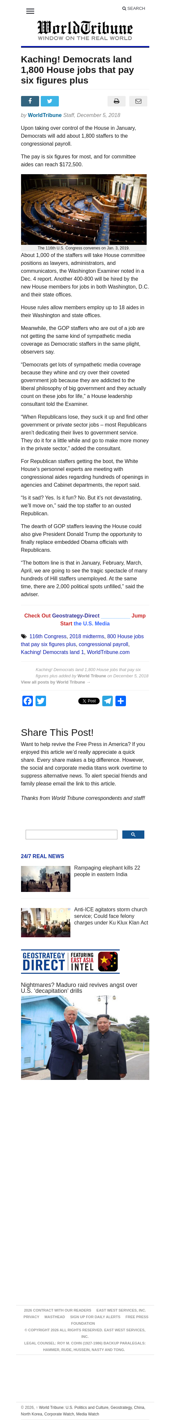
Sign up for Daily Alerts (95, 1317)
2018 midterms (86, 636)
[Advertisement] (85, 1147)
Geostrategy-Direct (75, 615)
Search (133, 8)
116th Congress (47, 636)
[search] (71, 835)
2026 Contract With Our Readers (57, 1310)
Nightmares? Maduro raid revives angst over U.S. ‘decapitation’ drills (79, 988)
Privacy (31, 1317)
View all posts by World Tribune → (56, 682)
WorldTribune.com (108, 652)
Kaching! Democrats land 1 (52, 652)
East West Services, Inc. (121, 1310)
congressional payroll (103, 644)
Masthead (54, 1317)
